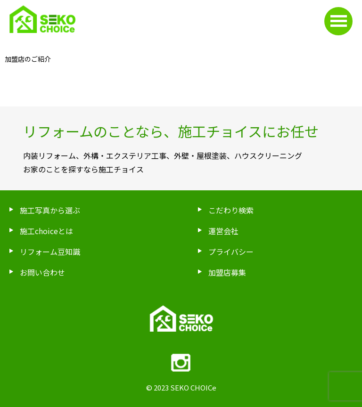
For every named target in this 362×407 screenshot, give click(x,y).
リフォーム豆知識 (50, 251)
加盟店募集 (227, 272)
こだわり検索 (231, 210)
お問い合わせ (42, 272)
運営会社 (223, 230)
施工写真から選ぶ (50, 210)
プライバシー (231, 251)
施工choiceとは (46, 230)
